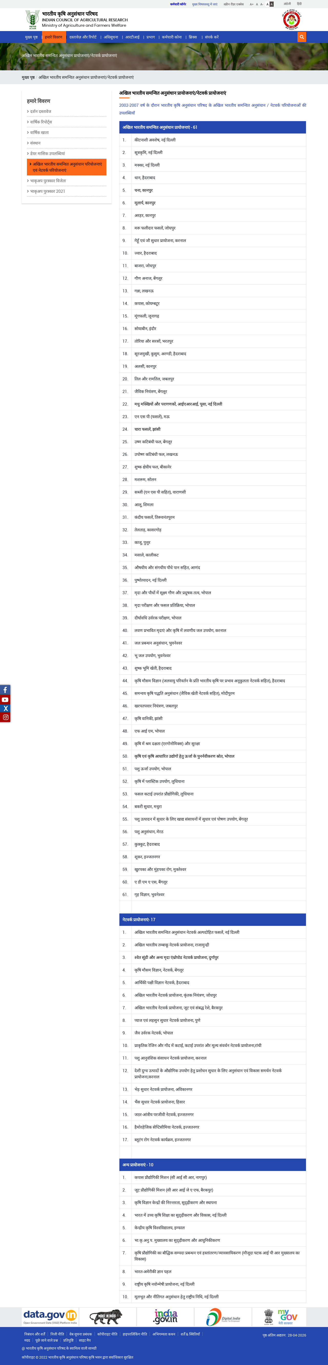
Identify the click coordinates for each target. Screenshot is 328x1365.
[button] (302, 37)
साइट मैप (85, 1340)
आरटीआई (132, 37)
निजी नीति (57, 1334)
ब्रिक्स (193, 37)
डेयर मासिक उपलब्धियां (47, 153)
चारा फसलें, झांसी (147, 429)
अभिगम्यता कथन (163, 1334)
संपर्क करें (212, 37)
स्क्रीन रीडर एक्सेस (234, 4)
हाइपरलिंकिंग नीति (135, 1334)
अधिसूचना (111, 37)
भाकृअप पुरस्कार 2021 (47, 191)
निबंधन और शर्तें (34, 1334)
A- (261, 4)
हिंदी (299, 3)
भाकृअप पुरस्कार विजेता (48, 181)
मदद (27, 1340)
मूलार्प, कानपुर (145, 203)
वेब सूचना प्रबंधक (80, 1334)
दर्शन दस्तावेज (40, 111)
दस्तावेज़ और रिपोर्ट (83, 37)
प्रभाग (151, 37)
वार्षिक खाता (39, 132)
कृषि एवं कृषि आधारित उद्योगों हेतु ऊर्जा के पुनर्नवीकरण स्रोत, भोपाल (184, 756)
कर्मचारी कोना (172, 37)
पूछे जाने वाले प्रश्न (46, 1340)
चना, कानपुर (144, 190)
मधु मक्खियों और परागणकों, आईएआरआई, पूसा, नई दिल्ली (178, 404)
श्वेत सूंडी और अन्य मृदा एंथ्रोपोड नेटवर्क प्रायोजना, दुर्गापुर (177, 957)
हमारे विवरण (53, 37)
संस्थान (35, 143)
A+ (252, 4)
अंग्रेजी (287, 3)
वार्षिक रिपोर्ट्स (41, 122)
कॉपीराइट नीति (107, 1334)
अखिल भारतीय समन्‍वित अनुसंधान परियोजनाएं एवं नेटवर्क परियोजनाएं (67, 167)
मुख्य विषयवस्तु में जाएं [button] (205, 4)
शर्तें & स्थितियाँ (190, 1334)
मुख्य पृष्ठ (31, 37)
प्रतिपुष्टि (68, 1340)
